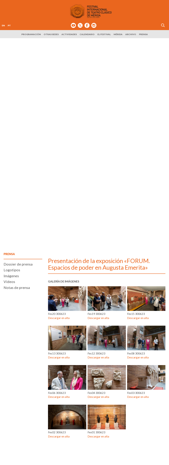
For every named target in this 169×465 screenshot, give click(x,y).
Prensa (143, 34)
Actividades (69, 34)
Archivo (130, 34)
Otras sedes (51, 34)
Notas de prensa (17, 287)
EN (3, 25)
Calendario (87, 34)
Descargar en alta (59, 318)
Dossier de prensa (18, 264)
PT (9, 25)
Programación (31, 34)
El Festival (104, 34)
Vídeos (9, 281)
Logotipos (12, 270)
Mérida (118, 34)
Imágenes (11, 276)
